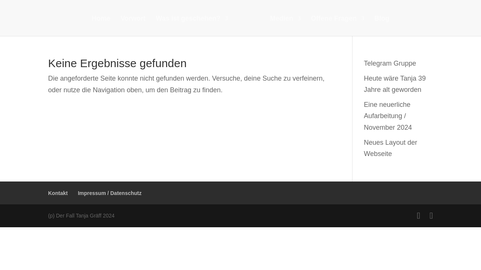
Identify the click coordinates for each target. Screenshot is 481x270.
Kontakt (58, 193)
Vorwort (133, 19)
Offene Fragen (334, 19)
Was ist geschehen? (188, 19)
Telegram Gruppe (390, 63)
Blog (381, 19)
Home (101, 19)
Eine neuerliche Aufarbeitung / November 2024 (388, 116)
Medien (281, 19)
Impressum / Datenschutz (110, 193)
